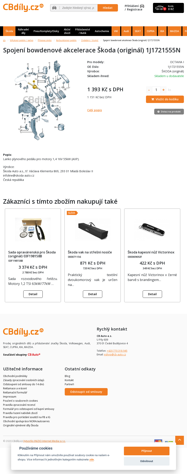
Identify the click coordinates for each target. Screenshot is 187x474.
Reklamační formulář (15, 392)
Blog (67, 376)
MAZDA (174, 31)
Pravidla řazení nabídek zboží (20, 413)
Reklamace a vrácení (15, 388)
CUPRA (150, 31)
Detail (33, 294)
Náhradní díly (23, 31)
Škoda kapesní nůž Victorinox (151, 252)
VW (116, 31)
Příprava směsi (45, 40)
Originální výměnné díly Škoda (20, 425)
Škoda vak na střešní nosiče (90, 252)
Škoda (9, 31)
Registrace (134, 9)
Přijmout (146, 450)
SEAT (138, 31)
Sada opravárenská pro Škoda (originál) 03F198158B (32, 254)
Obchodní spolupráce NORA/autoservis (26, 421)
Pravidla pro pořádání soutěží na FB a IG (26, 417)
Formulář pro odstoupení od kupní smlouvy (28, 409)
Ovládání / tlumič (89, 40)
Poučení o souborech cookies (20, 400)
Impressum (9, 396)
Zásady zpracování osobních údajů (23, 380)
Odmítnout (146, 461)
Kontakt (69, 380)
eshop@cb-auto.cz (115, 354)
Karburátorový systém (66, 40)
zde (91, 459)
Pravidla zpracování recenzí (19, 405)
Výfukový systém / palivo (21, 40)
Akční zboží (67, 31)
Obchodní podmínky (15, 376)
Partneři (69, 384)
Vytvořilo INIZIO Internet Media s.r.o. (44, 441)
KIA (162, 31)
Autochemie (102, 31)
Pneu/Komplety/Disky (46, 31)
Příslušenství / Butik (82, 31)
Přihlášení (134, 6)
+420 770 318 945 (117, 351)
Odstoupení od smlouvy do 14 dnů (23, 384)
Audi (126, 31)
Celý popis (94, 110)
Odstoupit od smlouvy (86, 392)
